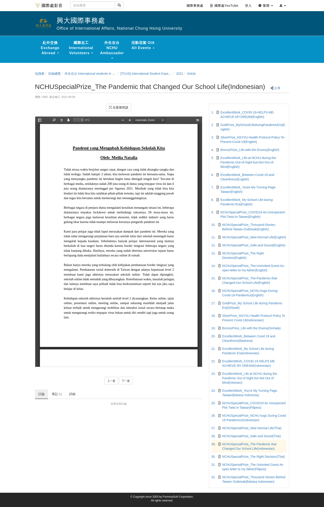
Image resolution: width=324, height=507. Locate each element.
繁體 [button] (265, 5)
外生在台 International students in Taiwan (93, 73)
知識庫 (39, 73)
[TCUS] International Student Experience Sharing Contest (160, 73)
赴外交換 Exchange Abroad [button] (50, 48)
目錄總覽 (54, 73)
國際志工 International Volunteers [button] (81, 48)
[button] (282, 5)
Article (191, 73)
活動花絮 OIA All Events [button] (143, 45)
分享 (277, 88)
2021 (179, 73)
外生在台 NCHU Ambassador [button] (112, 50)
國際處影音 (49, 5)
